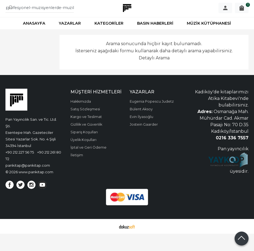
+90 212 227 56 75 (19, 169)
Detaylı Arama (154, 74)
